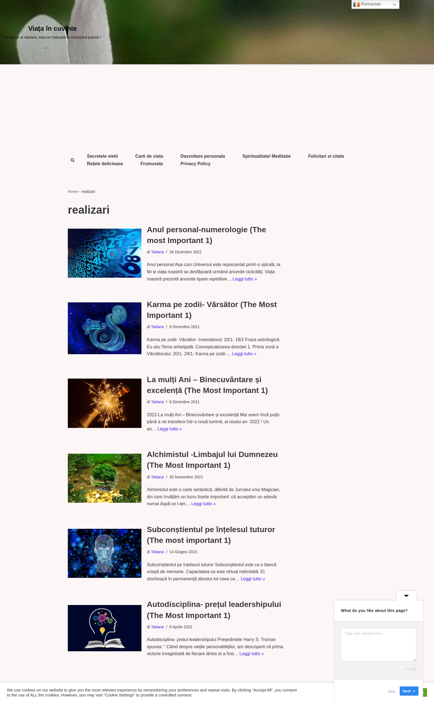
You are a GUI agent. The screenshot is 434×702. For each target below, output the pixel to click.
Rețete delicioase (105, 163)
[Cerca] (73, 160)
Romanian (367, 4)
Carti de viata (149, 156)
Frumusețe (152, 163)
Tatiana (157, 252)
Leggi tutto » (245, 279)
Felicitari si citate (327, 156)
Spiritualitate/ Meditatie (267, 156)
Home (73, 191)
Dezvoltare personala (203, 156)
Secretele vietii (102, 156)
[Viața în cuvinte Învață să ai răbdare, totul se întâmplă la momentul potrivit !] (52, 32)
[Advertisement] (217, 106)
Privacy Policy (196, 163)
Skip (391, 691)
